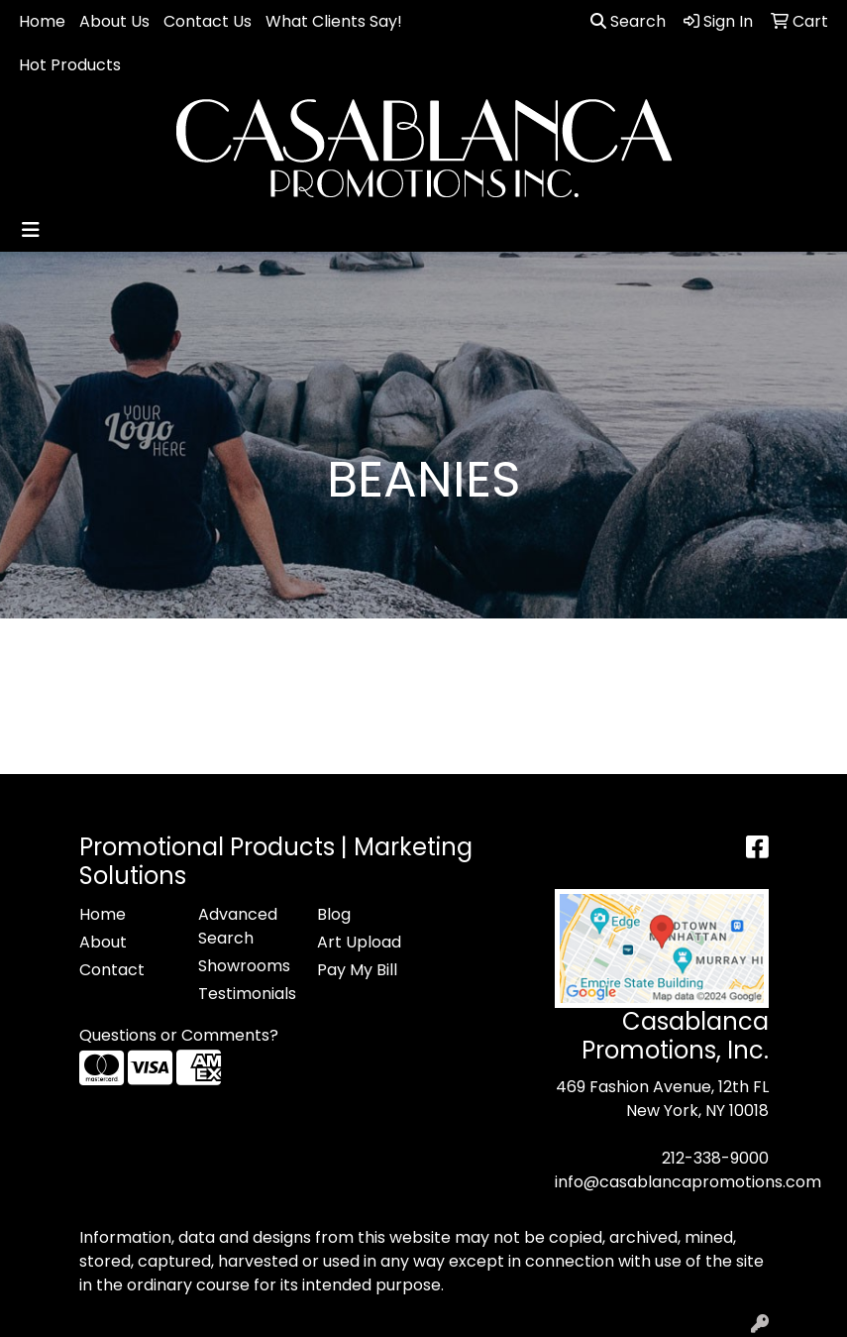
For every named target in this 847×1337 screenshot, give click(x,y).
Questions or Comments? (178, 1035)
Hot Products (70, 65)
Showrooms (244, 965)
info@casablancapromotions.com (688, 1181)
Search (628, 21)
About (103, 942)
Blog (334, 914)
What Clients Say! (333, 21)
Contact (112, 969)
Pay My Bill (357, 969)
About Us (114, 21)
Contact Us (207, 21)
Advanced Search (237, 926)
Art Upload (359, 942)
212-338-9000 (715, 1158)
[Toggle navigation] (31, 230)
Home (42, 21)
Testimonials (245, 993)
